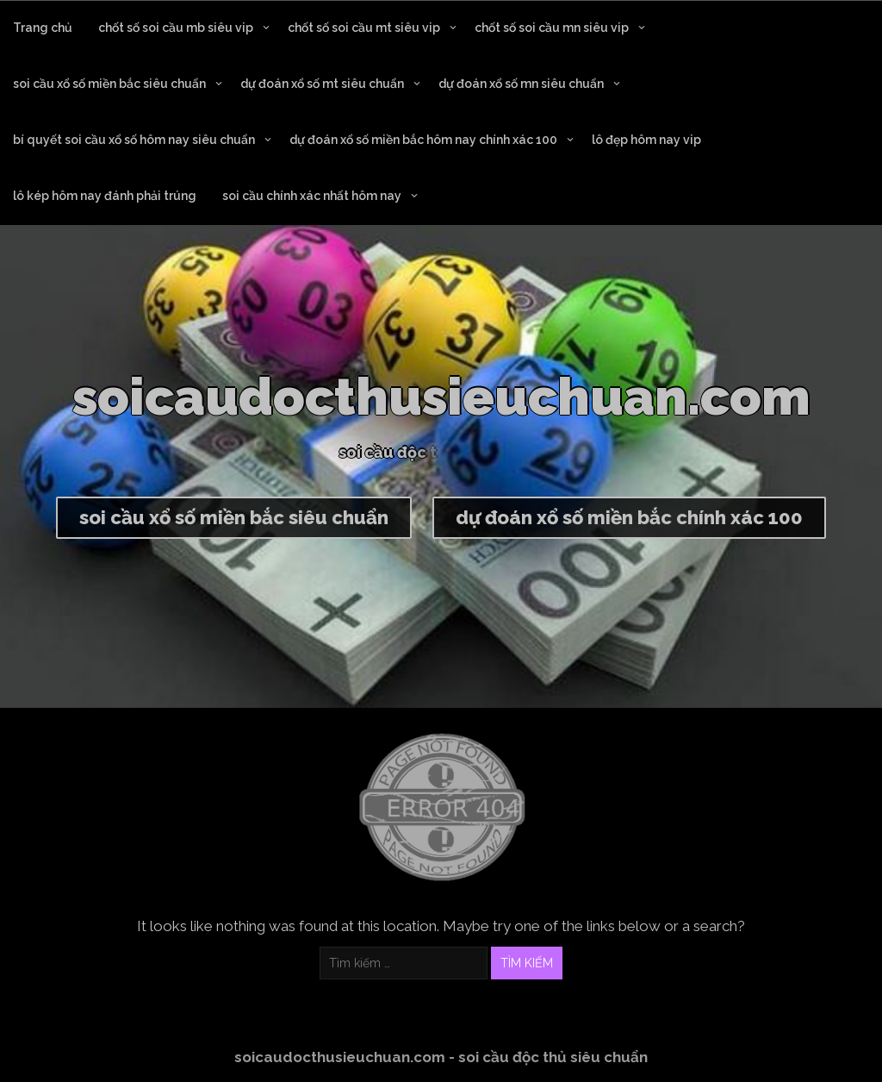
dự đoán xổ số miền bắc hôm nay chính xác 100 (423, 140)
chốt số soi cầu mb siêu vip (175, 27)
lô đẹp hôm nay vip (646, 140)
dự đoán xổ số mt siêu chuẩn (322, 84)
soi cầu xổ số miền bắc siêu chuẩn (109, 84)
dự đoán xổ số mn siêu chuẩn (521, 84)
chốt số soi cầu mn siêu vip (552, 27)
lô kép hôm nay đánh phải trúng (104, 196)
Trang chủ (42, 27)
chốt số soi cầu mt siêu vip (364, 27)
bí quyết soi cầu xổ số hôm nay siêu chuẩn (134, 140)
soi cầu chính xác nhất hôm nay (311, 196)
